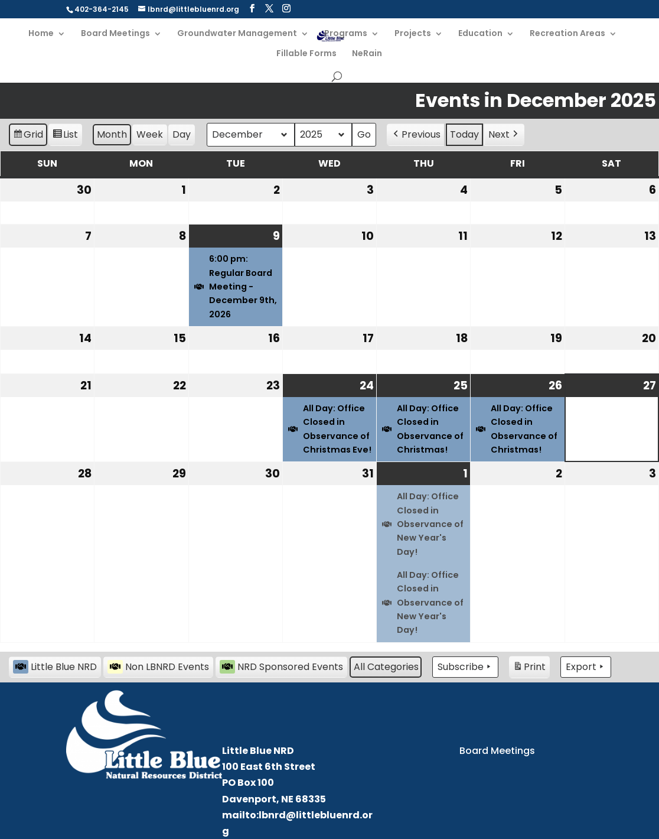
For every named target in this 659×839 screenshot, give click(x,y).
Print (529, 668)
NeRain (367, 54)
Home (41, 34)
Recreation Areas (567, 34)
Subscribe (465, 667)
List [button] (65, 136)
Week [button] (149, 134)
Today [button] (464, 134)
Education (480, 34)
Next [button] (504, 134)
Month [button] (112, 134)
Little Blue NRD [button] (55, 667)
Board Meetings (115, 34)
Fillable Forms (306, 54)
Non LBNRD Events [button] (158, 667)
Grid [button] (27, 136)
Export (586, 667)
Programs (345, 34)
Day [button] (181, 134)
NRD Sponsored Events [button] (281, 667)
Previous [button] (416, 134)
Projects (412, 34)
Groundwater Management (237, 34)
